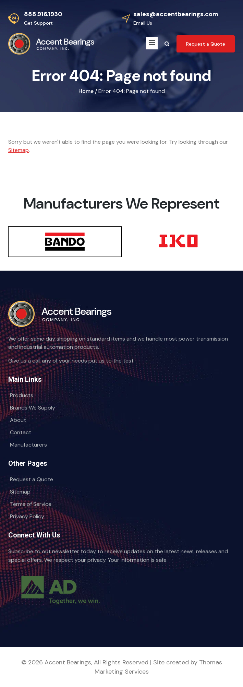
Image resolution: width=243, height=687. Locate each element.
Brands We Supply (32, 407)
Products (21, 395)
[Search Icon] (167, 44)
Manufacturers (28, 444)
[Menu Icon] (152, 43)
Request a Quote (31, 479)
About (18, 420)
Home (86, 91)
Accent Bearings (68, 662)
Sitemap (18, 150)
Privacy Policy (27, 516)
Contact (20, 432)
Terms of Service (30, 504)
